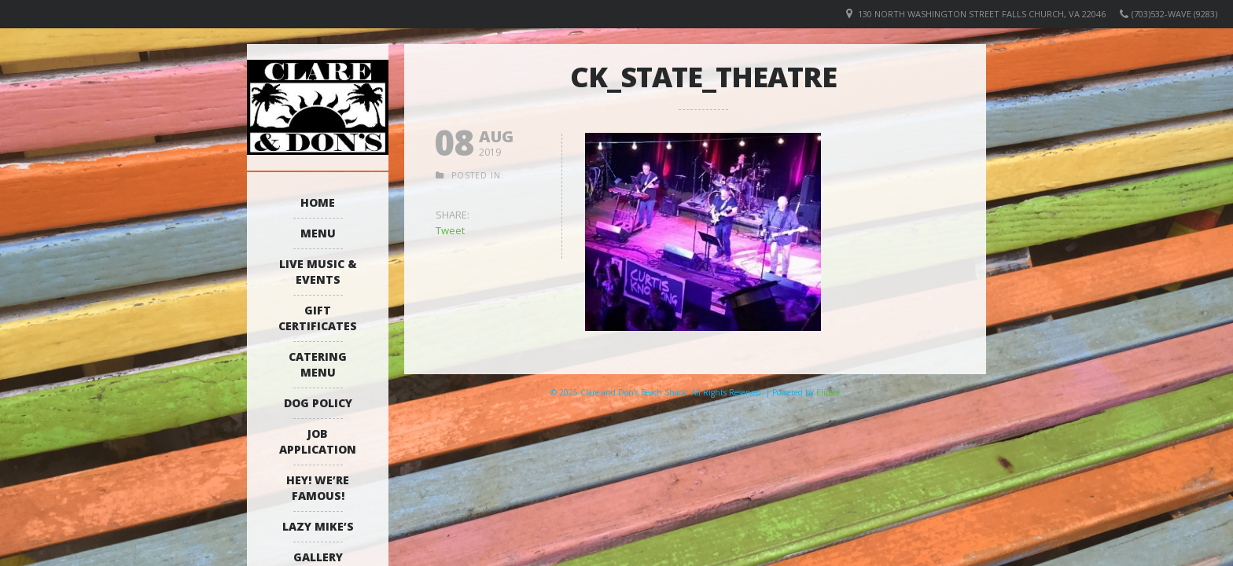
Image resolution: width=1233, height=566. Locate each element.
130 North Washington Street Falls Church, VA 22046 (982, 14)
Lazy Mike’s (318, 526)
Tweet (450, 230)
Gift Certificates (317, 318)
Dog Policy (318, 402)
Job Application (317, 441)
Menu (318, 233)
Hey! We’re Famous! (317, 487)
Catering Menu (318, 364)
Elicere (828, 392)
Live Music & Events (318, 271)
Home (317, 202)
